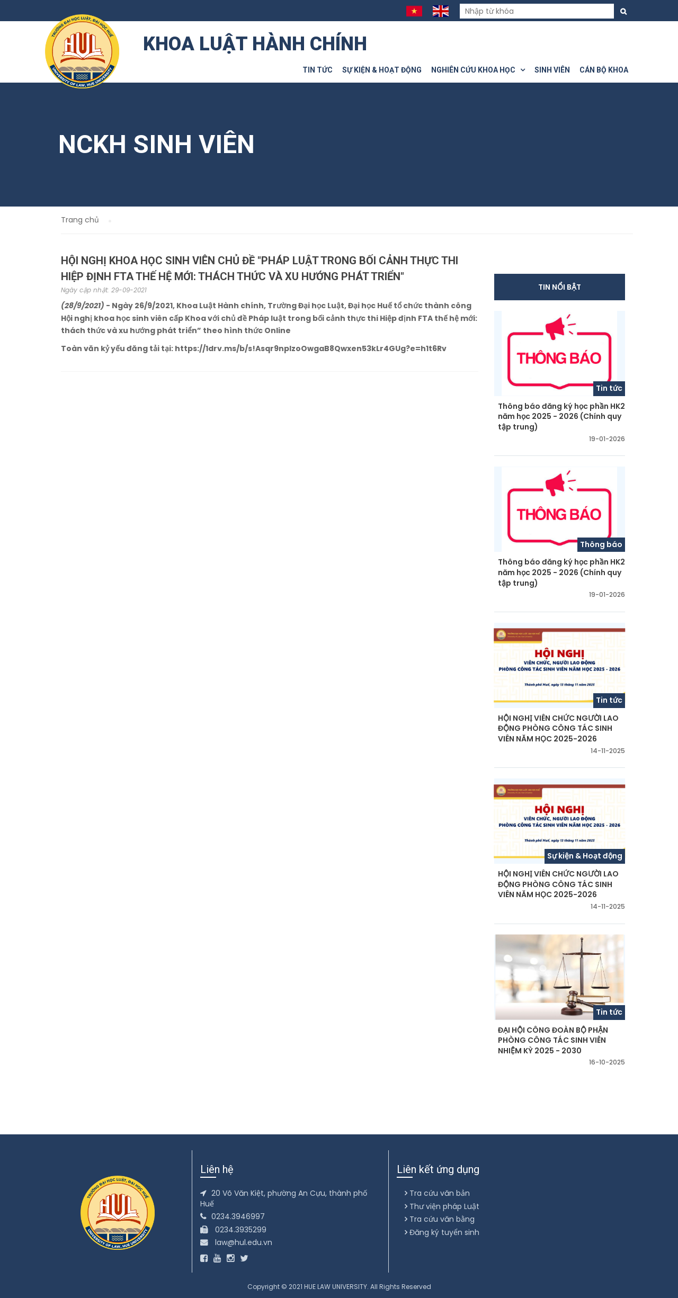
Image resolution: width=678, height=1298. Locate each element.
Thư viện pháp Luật (442, 1206)
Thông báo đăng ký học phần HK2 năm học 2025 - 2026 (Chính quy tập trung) (561, 416)
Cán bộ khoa (603, 70)
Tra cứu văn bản (437, 1193)
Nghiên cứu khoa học (478, 70)
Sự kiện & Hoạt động (382, 70)
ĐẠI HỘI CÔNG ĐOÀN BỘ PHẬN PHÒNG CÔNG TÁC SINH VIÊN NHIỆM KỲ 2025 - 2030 (553, 1040)
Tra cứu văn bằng (440, 1219)
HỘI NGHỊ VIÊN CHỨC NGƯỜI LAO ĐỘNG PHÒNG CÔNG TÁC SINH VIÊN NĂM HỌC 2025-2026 (558, 728)
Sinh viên (552, 70)
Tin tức (317, 70)
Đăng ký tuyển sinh (442, 1232)
